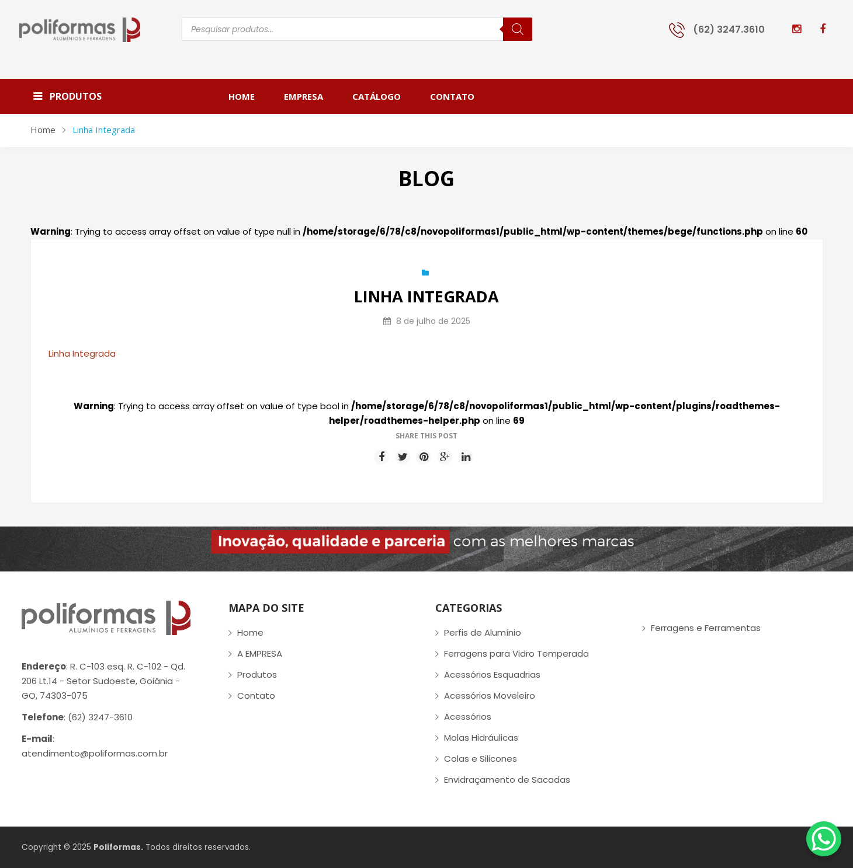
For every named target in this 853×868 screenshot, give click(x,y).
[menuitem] (248, 96)
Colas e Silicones (480, 758)
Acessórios (467, 716)
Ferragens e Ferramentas (706, 628)
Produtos (257, 674)
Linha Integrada (82, 353)
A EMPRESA (259, 653)
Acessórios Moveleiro (489, 695)
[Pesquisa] (517, 29)
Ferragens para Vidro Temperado (516, 653)
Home (43, 129)
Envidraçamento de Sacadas (507, 779)
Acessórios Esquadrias (492, 674)
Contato (256, 695)
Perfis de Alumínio (482, 632)
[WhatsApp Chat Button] (823, 838)
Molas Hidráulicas (481, 737)
